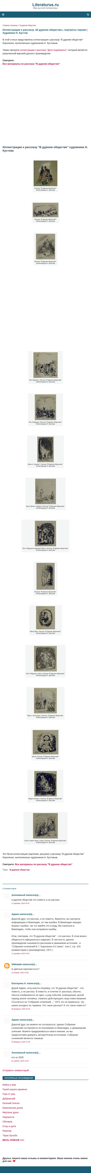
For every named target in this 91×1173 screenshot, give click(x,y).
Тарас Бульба (10, 1135)
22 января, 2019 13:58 (20, 973)
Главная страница (10, 25)
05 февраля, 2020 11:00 (21, 1042)
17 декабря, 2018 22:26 (20, 953)
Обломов (7, 1121)
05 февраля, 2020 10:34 (21, 1009)
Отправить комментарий (16, 1070)
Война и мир (9, 1085)
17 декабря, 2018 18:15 (20, 903)
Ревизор (7, 1131)
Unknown (17, 964)
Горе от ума (9, 1094)
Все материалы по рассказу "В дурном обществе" (31, 64)
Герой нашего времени (15, 1089)
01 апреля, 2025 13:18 (20, 1061)
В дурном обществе (28, 25)
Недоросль (8, 1117)
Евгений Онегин (11, 1103)
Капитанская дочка (13, 1108)
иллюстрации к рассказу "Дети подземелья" (43, 50)
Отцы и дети (9, 1126)
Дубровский (9, 1098)
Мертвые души (11, 1112)
